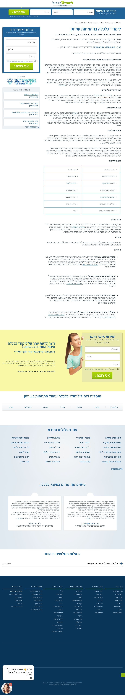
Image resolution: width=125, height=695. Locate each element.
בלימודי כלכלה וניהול (103, 95)
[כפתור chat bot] (6, 688)
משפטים (79, 591)
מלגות (120, 609)
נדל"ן (61, 591)
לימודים (118, 22)
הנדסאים (99, 603)
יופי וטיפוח (59, 600)
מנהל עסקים (78, 594)
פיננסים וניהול (58, 606)
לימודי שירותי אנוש (74, 283)
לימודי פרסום (58, 619)
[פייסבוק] (61, 656)
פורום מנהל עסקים (36, 591)
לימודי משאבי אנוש (90, 264)
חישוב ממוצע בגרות (15, 594)
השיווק (75, 112)
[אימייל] (40, 12)
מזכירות (60, 616)
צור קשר (19, 603)
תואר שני (99, 594)
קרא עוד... (88, 518)
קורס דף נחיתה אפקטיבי (29, 103)
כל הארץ (114, 407)
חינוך (61, 603)
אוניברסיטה (119, 600)
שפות (61, 597)
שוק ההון (60, 594)
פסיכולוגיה (78, 628)
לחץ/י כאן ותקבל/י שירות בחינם (107, 47)
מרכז (62, 407)
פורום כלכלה (38, 600)
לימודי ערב (99, 613)
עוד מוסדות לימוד (32, 126)
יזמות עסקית (106, 183)
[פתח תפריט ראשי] (121, 3)
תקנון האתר (18, 597)
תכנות (61, 609)
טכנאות (60, 622)
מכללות (120, 603)
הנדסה (80, 616)
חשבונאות (79, 609)
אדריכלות (79, 622)
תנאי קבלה (119, 594)
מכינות (100, 600)
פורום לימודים (118, 613)
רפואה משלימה (57, 625)
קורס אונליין (33, 97)
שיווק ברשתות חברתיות (107, 197)
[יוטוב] (65, 656)
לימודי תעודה (98, 606)
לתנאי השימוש (23, 16)
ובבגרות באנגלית (78, 227)
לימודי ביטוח (58, 613)
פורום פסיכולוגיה (37, 609)
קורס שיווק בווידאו (31, 94)
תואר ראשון (99, 591)
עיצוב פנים (78, 625)
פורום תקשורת (38, 597)
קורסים (100, 609)
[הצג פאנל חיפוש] (3, 3)
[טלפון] (62, 12)
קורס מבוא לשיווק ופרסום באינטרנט (25, 112)
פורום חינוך (39, 603)
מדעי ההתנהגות (77, 600)
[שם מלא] (84, 12)
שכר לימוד (119, 597)
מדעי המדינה (78, 619)
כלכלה (109, 22)
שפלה (45, 407)
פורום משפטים (37, 594)
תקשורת (79, 603)
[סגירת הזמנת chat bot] (31, 677)
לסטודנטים (18, 600)
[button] (62, 564)
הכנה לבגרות (98, 597)
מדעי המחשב (77, 613)
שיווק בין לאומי (71, 183)
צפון (97, 407)
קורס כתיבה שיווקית (30, 121)
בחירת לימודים (118, 591)
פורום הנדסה (38, 606)
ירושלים (28, 407)
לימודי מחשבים (57, 631)
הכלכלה (62, 85)
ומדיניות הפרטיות (14, 16)
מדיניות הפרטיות (16, 606)
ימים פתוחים (118, 606)
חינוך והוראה (78, 606)
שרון (11, 407)
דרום (80, 407)
